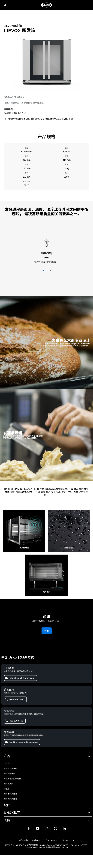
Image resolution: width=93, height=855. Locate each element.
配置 (71, 119)
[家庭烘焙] (46, 5)
